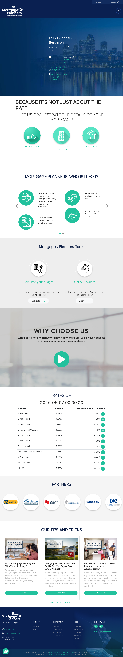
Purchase (56, 626)
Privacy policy (78, 626)
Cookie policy (78, 629)
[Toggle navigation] (118, 11)
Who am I (36, 626)
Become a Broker (59, 635)
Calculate (38, 301)
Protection (77, 632)
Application (77, 635)
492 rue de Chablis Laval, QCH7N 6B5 (59, 77)
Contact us (77, 638)
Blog (34, 629)
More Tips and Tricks (61, 602)
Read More (21, 593)
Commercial (57, 632)
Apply (84, 301)
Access (114, 2)
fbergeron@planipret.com (61, 67)
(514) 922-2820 (58, 69)
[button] (60, 233)
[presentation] (16, 206)
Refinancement (58, 629)
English (99, 2)
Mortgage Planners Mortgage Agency (61, 652)
